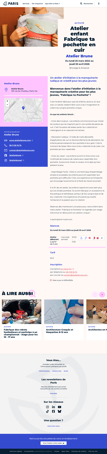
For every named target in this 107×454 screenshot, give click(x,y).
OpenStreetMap (34, 121)
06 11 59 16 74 (71, 272)
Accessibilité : (38, 451)
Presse (57, 451)
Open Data (65, 451)
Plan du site (93, 451)
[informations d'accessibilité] (92, 238)
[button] (23, 108)
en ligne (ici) (66, 269)
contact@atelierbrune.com (76, 275)
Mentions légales (16, 451)
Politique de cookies (79, 451)
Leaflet (23, 121)
